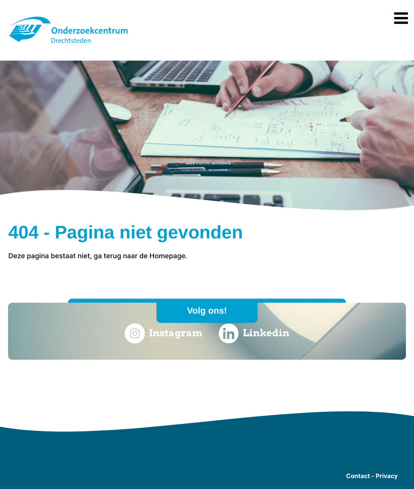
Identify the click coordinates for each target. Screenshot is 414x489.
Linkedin (254, 333)
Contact (358, 476)
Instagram (163, 333)
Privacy (387, 476)
